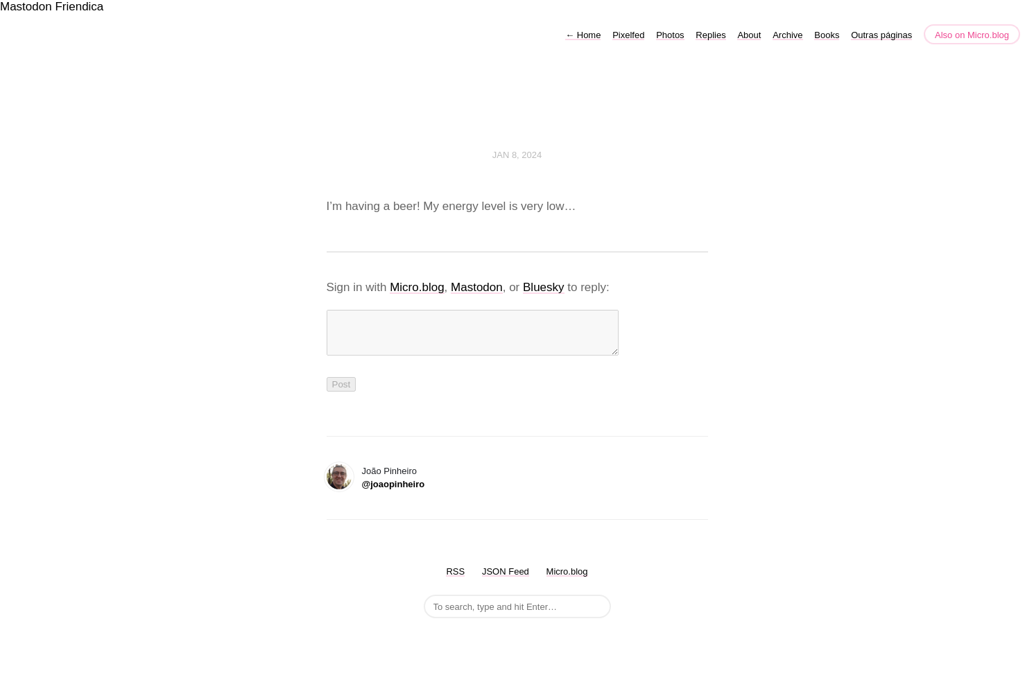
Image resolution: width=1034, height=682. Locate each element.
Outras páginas (881, 35)
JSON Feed (505, 580)
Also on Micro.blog (972, 35)
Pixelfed (628, 35)
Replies (710, 35)
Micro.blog (417, 287)
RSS (455, 580)
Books (826, 35)
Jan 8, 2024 (517, 155)
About (749, 35)
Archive (787, 35)
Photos (670, 35)
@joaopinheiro (393, 492)
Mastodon (26, 6)
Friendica (79, 6)
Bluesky (544, 287)
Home (583, 35)
